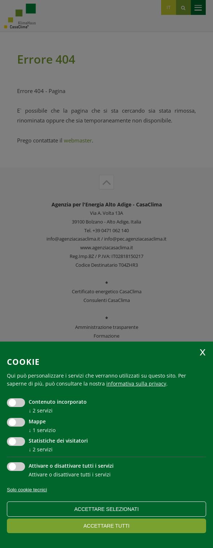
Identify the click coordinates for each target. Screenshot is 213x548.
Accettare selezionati (106, 509)
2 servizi (41, 410)
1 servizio (42, 430)
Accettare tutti (106, 526)
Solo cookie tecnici (27, 489)
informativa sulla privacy (136, 383)
